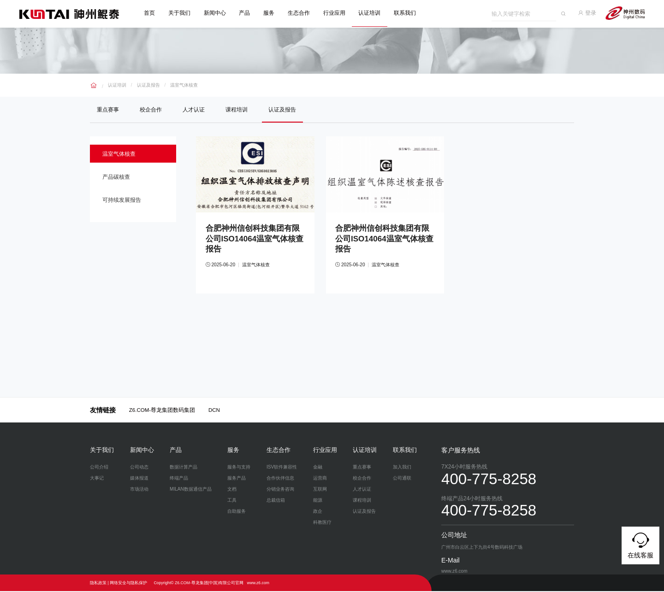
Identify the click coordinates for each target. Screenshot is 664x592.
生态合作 (300, 13)
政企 (317, 512)
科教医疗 (322, 523)
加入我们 (402, 467)
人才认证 (195, 109)
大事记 (97, 478)
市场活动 (139, 489)
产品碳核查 (117, 177)
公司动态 (139, 467)
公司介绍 (99, 467)
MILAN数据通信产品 (191, 489)
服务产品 (236, 478)
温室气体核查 (184, 84)
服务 (269, 13)
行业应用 (335, 13)
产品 (245, 13)
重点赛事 (108, 109)
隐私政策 (98, 583)
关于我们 (180, 13)
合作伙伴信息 (280, 478)
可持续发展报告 (122, 201)
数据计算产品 (183, 467)
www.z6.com (258, 583)
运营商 (320, 478)
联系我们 (406, 13)
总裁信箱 (276, 501)
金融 (317, 467)
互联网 (320, 489)
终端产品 (179, 478)
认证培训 (370, 13)
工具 (232, 501)
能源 (317, 501)
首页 (150, 13)
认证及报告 (148, 84)
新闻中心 (216, 13)
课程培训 (238, 109)
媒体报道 (139, 478)
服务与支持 (238, 467)
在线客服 (640, 544)
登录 (588, 13)
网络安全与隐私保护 (128, 583)
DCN (214, 411)
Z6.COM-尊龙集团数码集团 (162, 411)
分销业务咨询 (280, 489)
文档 (232, 489)
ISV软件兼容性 (282, 467)
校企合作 (151, 109)
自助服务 (236, 512)
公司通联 (402, 478)
